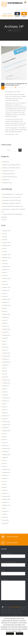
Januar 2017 (5, 350)
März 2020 (5, 296)
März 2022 (5, 275)
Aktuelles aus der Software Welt (10, 167)
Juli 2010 (4, 508)
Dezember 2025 (6, 230)
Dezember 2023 (6, 254)
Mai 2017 (4, 344)
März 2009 (5, 517)
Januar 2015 (5, 395)
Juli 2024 (4, 248)
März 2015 (5, 392)
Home (10, 30)
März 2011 (5, 490)
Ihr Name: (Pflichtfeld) (13, 555)
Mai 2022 (4, 272)
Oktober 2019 (5, 302)
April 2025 (4, 239)
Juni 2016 (4, 368)
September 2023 (6, 257)
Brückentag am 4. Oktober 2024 (10, 209)
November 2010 (6, 499)
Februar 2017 (5, 347)
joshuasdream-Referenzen (8, 176)
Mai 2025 (4, 236)
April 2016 (4, 374)
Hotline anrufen (12, 543)
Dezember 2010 (6, 496)
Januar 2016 (5, 377)
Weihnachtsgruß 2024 (7, 206)
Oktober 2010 (5, 502)
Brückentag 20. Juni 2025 (8, 197)
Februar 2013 (5, 445)
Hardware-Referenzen (7, 173)
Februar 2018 (5, 326)
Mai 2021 (4, 281)
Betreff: (13, 572)
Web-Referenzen (6, 182)
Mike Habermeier (10, 87)
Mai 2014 (4, 406)
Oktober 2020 (5, 290)
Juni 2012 (4, 463)
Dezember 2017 (6, 329)
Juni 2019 (4, 308)
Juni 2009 (4, 514)
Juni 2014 (4, 404)
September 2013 (6, 430)
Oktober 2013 (5, 427)
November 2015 (6, 383)
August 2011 (5, 478)
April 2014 (4, 409)
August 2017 (5, 338)
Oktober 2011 (5, 475)
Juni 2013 (4, 433)
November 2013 (6, 424)
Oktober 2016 (5, 359)
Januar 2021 (5, 284)
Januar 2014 (5, 418)
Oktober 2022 (5, 269)
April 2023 (4, 260)
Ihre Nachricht (13, 591)
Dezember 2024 (6, 242)
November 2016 (6, 356)
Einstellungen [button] (10, 633)
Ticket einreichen (12, 537)
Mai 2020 (4, 293)
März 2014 (5, 412)
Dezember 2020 (6, 287)
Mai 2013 (4, 436)
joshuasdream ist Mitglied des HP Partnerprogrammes (16, 84)
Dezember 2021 (6, 278)
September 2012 (6, 454)
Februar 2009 (5, 520)
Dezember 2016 (6, 353)
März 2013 (5, 442)
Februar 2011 (5, 493)
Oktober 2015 (5, 386)
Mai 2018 (4, 320)
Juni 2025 (4, 233)
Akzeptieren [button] (19, 633)
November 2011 (6, 472)
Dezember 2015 (6, 380)
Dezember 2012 (6, 448)
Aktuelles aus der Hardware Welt (10, 164)
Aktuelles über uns (21, 87)
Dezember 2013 (6, 421)
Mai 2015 (4, 389)
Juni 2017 (4, 341)
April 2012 (4, 466)
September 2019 (6, 305)
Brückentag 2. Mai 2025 (8, 203)
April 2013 (4, 439)
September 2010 (6, 505)
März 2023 (5, 263)
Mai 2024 (4, 251)
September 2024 (6, 245)
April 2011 (4, 487)
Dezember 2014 (6, 398)
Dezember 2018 (6, 314)
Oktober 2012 (5, 451)
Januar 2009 (5, 523)
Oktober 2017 (5, 332)
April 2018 (4, 323)
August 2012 (5, 457)
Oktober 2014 (5, 401)
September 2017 (6, 335)
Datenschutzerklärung (15, 607)
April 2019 (4, 311)
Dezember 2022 (6, 266)
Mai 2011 (4, 484)
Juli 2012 (4, 460)
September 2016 (6, 362)
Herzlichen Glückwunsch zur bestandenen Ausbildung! (11, 215)
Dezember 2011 (6, 469)
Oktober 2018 (5, 317)
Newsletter (5, 179)
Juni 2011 (4, 481)
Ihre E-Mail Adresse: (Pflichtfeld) (13, 563)
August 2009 (5, 511)
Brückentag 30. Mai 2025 (8, 200)
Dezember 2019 (6, 299)
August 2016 (5, 365)
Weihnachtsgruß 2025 (7, 194)
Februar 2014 (5, 415)
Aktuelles (4, 161)
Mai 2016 (4, 371)
